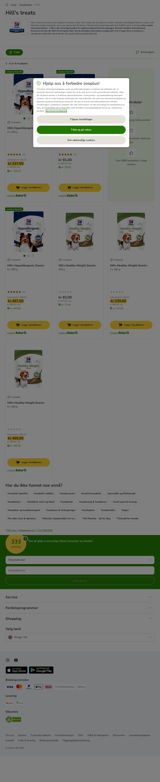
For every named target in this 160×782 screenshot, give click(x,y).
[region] (81, 112)
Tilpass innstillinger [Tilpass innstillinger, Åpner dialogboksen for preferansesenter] (81, 119)
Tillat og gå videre (81, 129)
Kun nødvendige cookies (81, 140)
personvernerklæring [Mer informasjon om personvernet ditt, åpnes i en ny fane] (56, 111)
